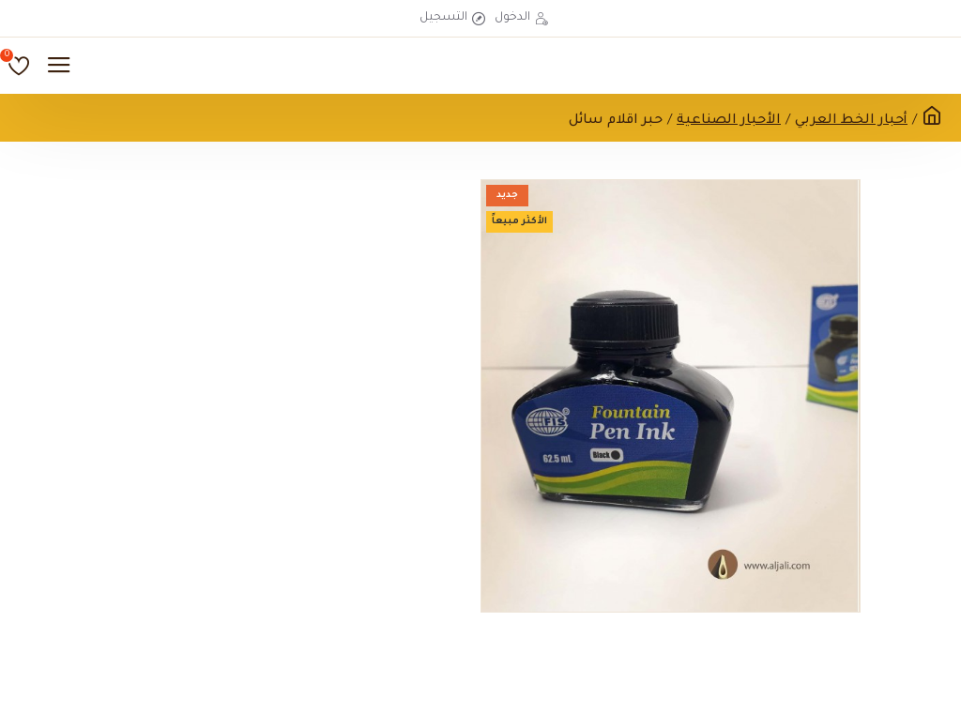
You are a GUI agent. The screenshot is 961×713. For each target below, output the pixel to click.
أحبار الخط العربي (851, 121)
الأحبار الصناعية (729, 121)
